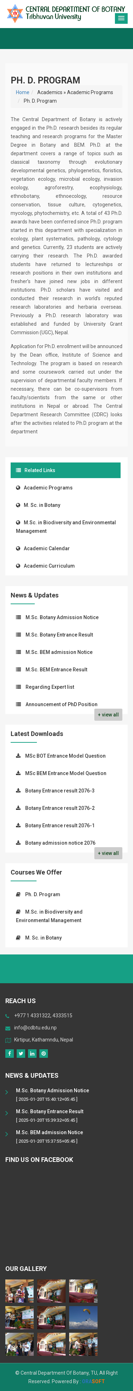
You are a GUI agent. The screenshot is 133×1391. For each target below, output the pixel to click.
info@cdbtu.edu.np (35, 1027)
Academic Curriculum (45, 566)
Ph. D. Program (42, 894)
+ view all (108, 715)
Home (22, 92)
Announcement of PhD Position (62, 704)
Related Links (35, 470)
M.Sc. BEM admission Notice (59, 652)
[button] (121, 18)
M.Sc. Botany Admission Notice (62, 617)
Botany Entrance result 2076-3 (60, 791)
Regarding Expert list (50, 687)
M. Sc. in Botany (38, 505)
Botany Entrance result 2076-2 (60, 808)
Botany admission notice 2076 (60, 843)
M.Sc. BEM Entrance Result (56, 669)
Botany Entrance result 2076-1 (60, 825)
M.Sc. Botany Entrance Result (59, 635)
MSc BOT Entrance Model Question (65, 756)
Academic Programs (44, 488)
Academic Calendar (43, 548)
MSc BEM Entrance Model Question (65, 773)
